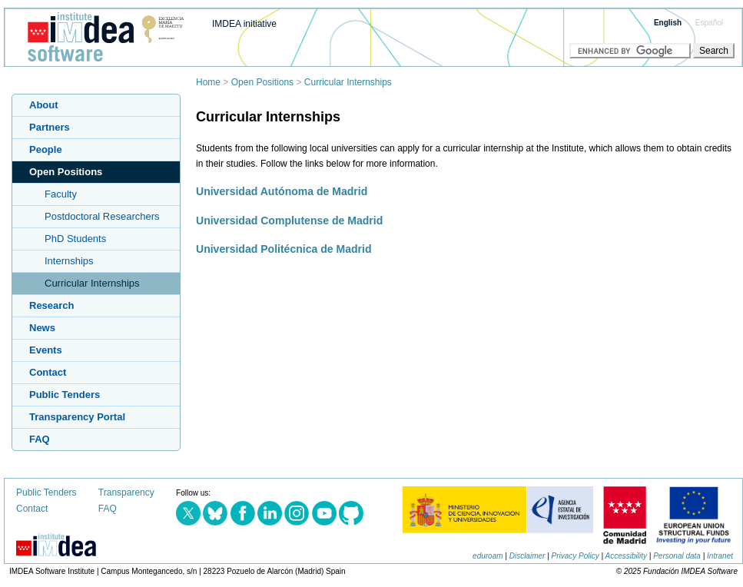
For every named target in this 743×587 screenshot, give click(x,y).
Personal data (677, 556)
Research (52, 305)
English (668, 22)
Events (45, 350)
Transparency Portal (77, 417)
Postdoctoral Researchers (102, 216)
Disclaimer (527, 556)
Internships (69, 261)
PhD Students (75, 238)
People (45, 149)
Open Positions (262, 82)
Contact (47, 372)
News (42, 327)
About (43, 105)
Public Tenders (64, 394)
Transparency (126, 492)
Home (208, 82)
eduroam (488, 556)
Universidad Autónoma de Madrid (281, 191)
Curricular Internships (348, 82)
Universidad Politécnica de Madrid (283, 249)
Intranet (720, 556)
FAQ (39, 439)
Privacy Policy (575, 556)
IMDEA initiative (244, 23)
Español (709, 22)
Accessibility (626, 556)
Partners (49, 127)
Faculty (61, 194)
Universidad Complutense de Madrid (289, 220)
